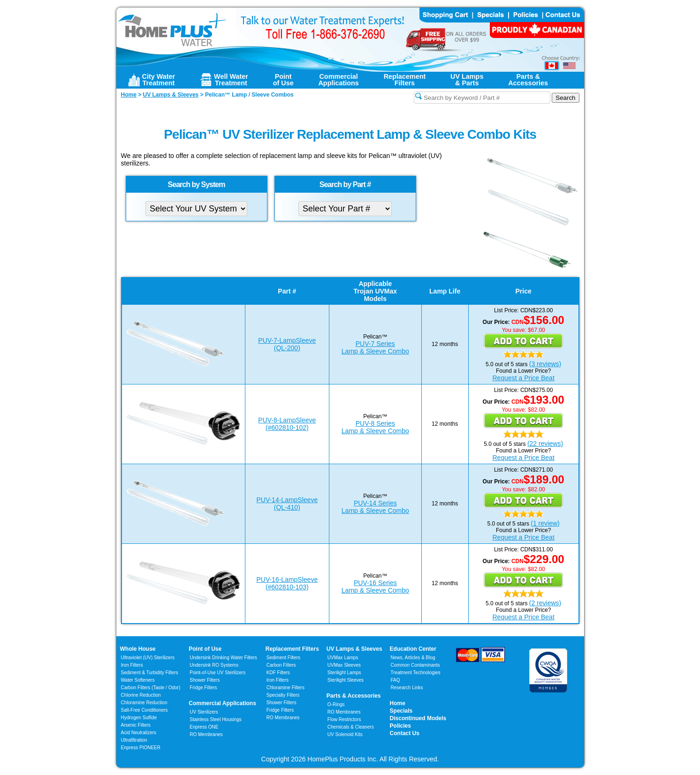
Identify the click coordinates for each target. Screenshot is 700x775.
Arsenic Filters (136, 725)
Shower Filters (205, 680)
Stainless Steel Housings (216, 719)
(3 (532, 364)
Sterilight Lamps (344, 672)
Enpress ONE (204, 727)
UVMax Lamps (342, 657)
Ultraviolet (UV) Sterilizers (148, 657)
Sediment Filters (283, 657)
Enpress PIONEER (140, 747)
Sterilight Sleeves (345, 680)
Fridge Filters (203, 687)
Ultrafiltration (134, 740)
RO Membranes (206, 734)
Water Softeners (138, 680)
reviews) (548, 364)
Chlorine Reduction (141, 695)
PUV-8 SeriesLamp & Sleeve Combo (375, 427)
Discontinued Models (418, 718)
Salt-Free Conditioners (144, 710)
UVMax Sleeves (344, 665)
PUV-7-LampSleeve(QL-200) (287, 344)
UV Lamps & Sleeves (354, 649)
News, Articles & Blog (413, 657)
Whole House (138, 649)
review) (548, 523)
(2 (532, 603)
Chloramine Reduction (144, 702)
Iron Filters (132, 665)
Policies (400, 725)
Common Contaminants (415, 665)
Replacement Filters (292, 649)
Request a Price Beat (523, 378)
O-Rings (336, 704)
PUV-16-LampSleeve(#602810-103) (287, 583)
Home (397, 703)
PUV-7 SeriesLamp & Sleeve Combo (375, 347)
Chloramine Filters (285, 687)
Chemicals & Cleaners (350, 727)
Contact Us (404, 733)
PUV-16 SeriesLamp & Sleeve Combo (375, 586)
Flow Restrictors (344, 719)
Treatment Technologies (416, 672)
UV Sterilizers (204, 712)
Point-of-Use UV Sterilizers (217, 672)
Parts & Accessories (354, 695)
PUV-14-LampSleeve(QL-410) (287, 503)
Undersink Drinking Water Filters (223, 657)
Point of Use (205, 649)
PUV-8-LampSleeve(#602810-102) (287, 423)
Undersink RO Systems (214, 665)
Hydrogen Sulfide (139, 717)
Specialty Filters (283, 695)
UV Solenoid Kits (345, 734)
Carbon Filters (151, 687)
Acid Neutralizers (139, 732)
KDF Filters (278, 672)
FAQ (395, 680)
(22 (532, 443)
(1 (533, 523)
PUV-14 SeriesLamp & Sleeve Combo (375, 506)
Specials (401, 710)
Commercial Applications (222, 703)
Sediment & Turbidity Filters (149, 672)
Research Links (407, 687)
